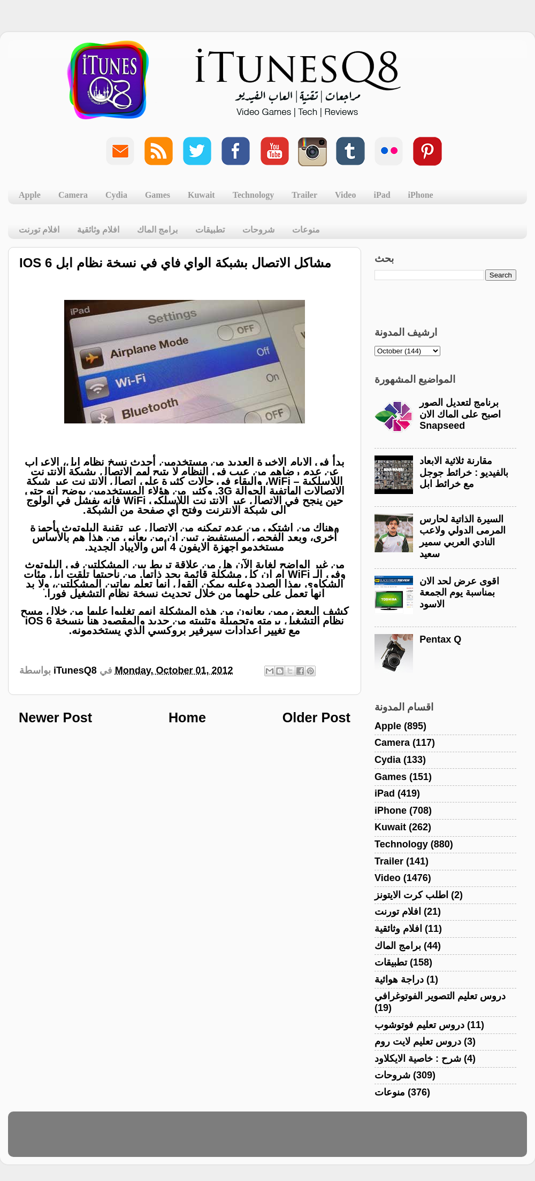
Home (187, 717)
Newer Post (55, 717)
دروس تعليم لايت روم (417, 1041)
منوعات (306, 229)
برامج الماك (157, 229)
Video (345, 194)
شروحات (258, 229)
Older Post (316, 717)
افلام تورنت (39, 229)
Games (157, 194)
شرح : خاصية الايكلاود (417, 1058)
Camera (73, 194)
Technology (253, 194)
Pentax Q (440, 639)
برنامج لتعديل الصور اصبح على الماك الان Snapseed (460, 414)
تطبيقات (210, 229)
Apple (30, 194)
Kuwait (201, 194)
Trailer (304, 194)
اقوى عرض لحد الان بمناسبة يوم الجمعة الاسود (459, 592)
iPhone (420, 194)
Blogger (319, 1139)
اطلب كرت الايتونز (411, 895)
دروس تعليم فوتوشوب (419, 1025)
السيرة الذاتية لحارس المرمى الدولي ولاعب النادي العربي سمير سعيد (462, 536)
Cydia (116, 194)
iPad (381, 194)
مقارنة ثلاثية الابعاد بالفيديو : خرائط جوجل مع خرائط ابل (463, 472)
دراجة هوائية (399, 979)
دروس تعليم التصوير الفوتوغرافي (440, 996)
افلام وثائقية (98, 229)
